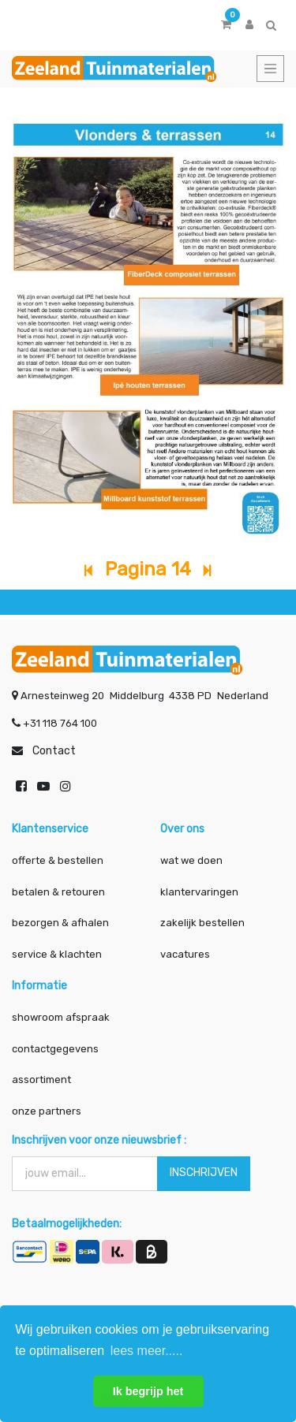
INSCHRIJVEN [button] (204, 1172)
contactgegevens (55, 1049)
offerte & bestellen (59, 860)
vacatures (185, 954)
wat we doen (191, 860)
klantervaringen (199, 892)
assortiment (41, 1079)
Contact (54, 751)
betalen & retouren (58, 892)
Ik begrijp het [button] (148, 1391)
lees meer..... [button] (147, 1350)
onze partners (46, 1111)
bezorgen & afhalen (60, 923)
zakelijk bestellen (202, 923)
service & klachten (57, 954)
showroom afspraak (61, 1017)
